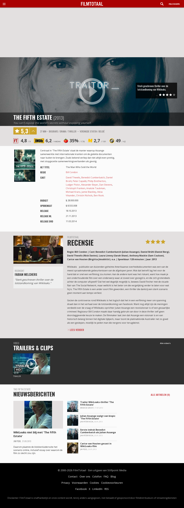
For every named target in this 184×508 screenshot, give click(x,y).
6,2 (53, 140)
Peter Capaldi (79, 181)
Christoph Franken (75, 188)
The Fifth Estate (32, 117)
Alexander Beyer (89, 184)
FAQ (106, 476)
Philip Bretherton (97, 181)
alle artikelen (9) (160, 394)
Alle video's (165, 343)
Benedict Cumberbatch (93, 177)
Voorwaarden (80, 482)
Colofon (97, 476)
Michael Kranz (73, 191)
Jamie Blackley (89, 191)
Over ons (85, 476)
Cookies (94, 482)
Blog (113, 476)
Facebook (81, 489)
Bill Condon (72, 172)
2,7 (100, 140)
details (33, 130)
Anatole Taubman (95, 188)
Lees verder (77, 329)
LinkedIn (97, 489)
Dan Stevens (105, 184)
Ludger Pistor (73, 184)
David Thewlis (73, 177)
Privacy (65, 482)
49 (121, 140)
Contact (73, 476)
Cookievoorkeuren (112, 482)
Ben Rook (99, 195)
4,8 (26, 140)
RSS (106, 489)
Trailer (17, 376)
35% (77, 140)
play (92, 91)
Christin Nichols (84, 195)
